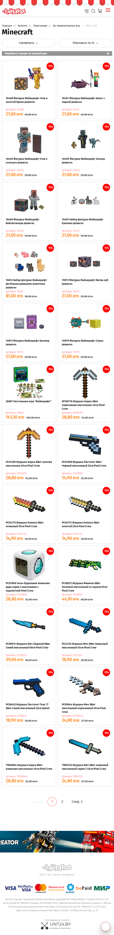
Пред (37, 802)
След (77, 802)
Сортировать (28, 42)
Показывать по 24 (86, 42)
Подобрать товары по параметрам (26, 53)
